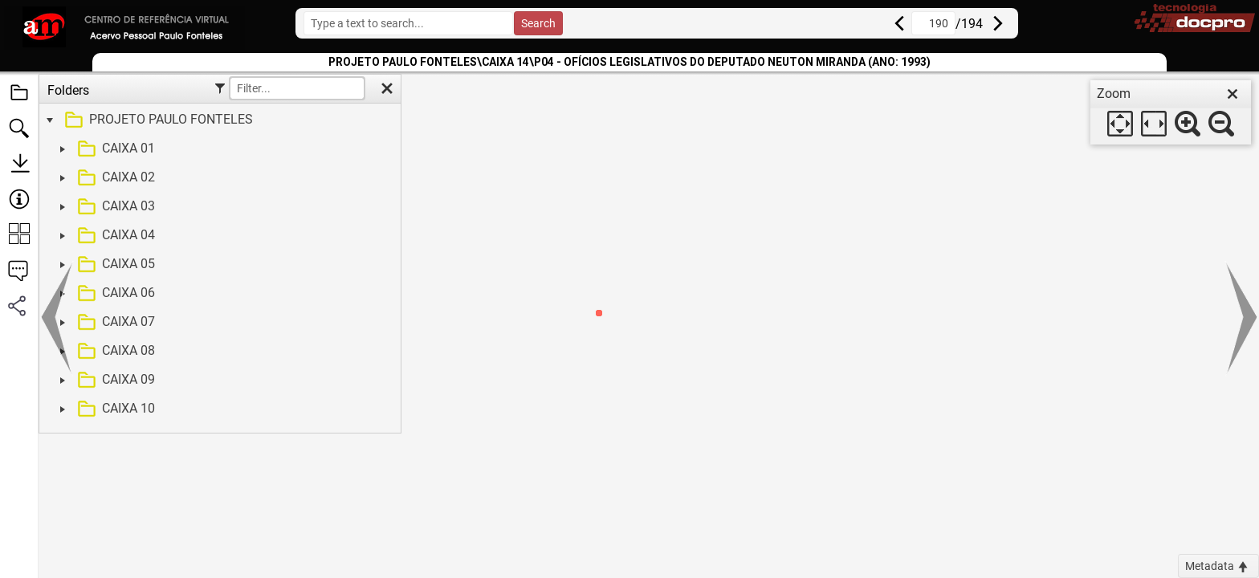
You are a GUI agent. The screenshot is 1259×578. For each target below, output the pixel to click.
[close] (1232, 94)
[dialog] (1170, 112)
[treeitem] (218, 120)
